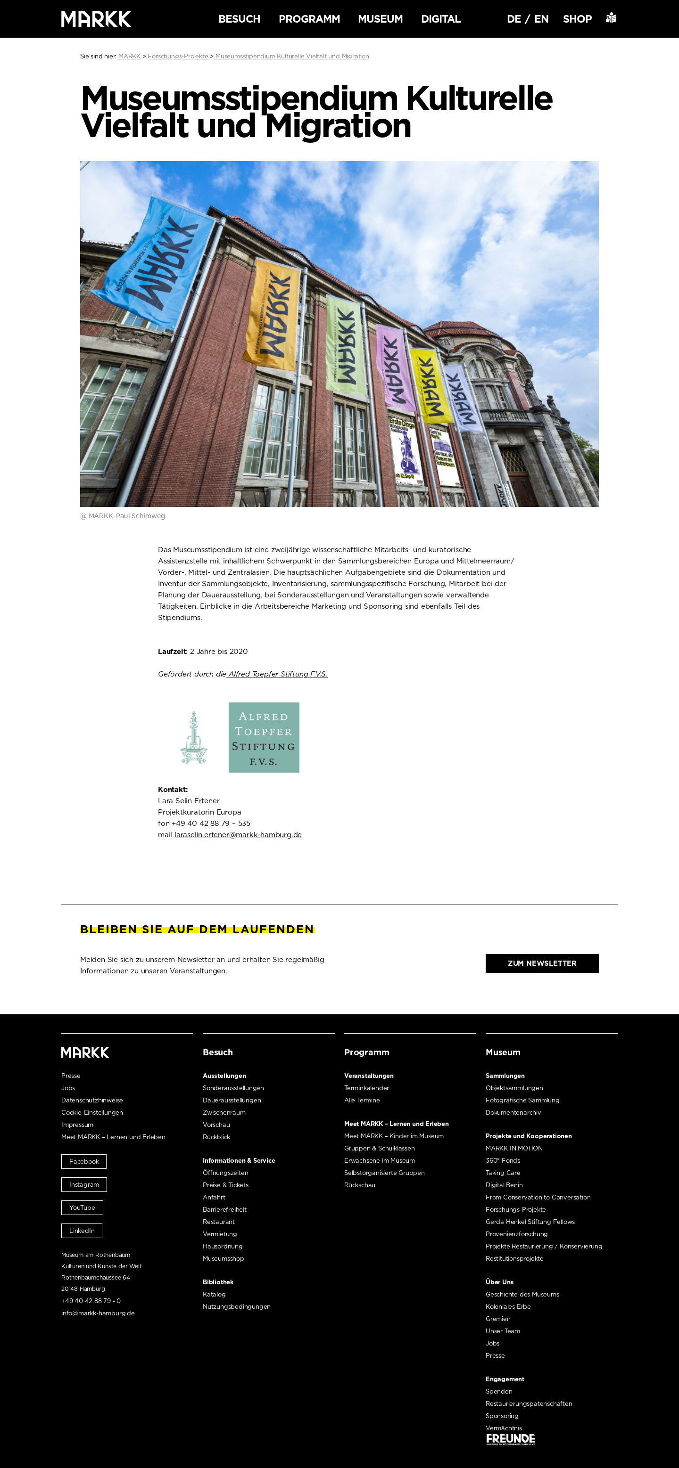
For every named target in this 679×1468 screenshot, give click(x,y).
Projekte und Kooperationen (529, 1136)
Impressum (77, 1124)
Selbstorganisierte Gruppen (384, 1172)
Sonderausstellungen (233, 1088)
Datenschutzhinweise (92, 1100)
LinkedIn (81, 1230)
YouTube (82, 1207)
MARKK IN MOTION (514, 1148)
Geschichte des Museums (522, 1294)
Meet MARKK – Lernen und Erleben (113, 1137)
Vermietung (220, 1234)
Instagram (84, 1184)
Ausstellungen (224, 1075)
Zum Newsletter (542, 963)
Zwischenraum (224, 1112)
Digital (441, 19)
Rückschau (359, 1185)
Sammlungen (505, 1075)
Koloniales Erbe (508, 1306)
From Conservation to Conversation (538, 1197)
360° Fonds (503, 1160)
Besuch (239, 19)
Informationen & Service (239, 1160)
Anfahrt (214, 1197)
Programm (309, 19)
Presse (71, 1075)
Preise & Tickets (225, 1185)
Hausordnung (223, 1246)
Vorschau (216, 1124)
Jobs (68, 1088)
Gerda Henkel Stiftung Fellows (530, 1221)
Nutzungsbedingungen (237, 1306)
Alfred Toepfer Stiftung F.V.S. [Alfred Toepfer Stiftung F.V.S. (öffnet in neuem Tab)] (277, 674)
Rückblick (216, 1137)
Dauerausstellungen (232, 1100)
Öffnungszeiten (225, 1172)
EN (541, 18)
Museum (380, 19)
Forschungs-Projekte (516, 1209)
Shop (577, 18)
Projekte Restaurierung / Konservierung (544, 1246)
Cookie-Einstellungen (92, 1112)
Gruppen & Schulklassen (379, 1148)
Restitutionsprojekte (515, 1258)
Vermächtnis (504, 1428)
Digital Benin (504, 1185)
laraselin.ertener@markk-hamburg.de (238, 835)
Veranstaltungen (369, 1075)
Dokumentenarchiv (513, 1112)
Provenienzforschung (517, 1234)
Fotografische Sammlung (523, 1100)
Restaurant (219, 1221)
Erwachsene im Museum (379, 1160)
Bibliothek (218, 1282)
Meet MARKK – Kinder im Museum (394, 1136)
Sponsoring (502, 1415)
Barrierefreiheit (225, 1209)
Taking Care (503, 1172)
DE (514, 18)
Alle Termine (362, 1100)
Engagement (505, 1379)
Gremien (498, 1318)
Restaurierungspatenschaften (529, 1403)
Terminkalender (366, 1088)
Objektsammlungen (514, 1088)
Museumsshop (223, 1258)
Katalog (214, 1294)
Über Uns (499, 1282)
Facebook (84, 1161)
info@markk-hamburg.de (98, 1313)
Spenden (499, 1391)
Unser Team (503, 1331)
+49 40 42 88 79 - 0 (91, 1301)
